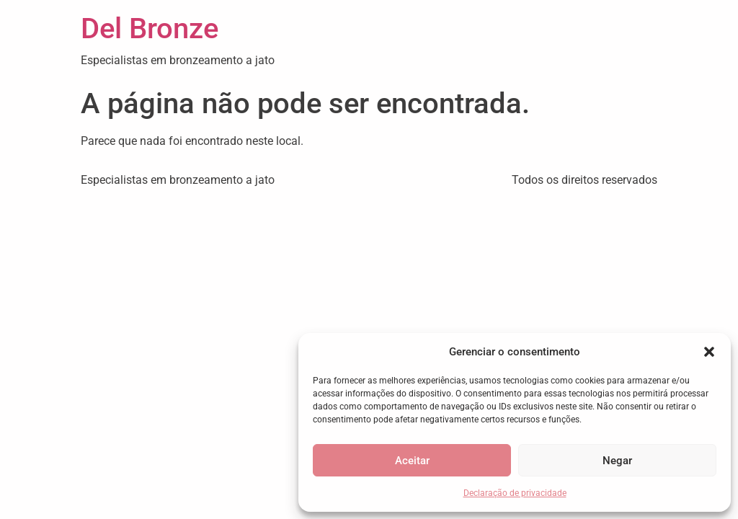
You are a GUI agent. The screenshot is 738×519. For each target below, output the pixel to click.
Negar (617, 460)
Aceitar (412, 460)
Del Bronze (149, 28)
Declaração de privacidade (514, 493)
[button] (709, 352)
